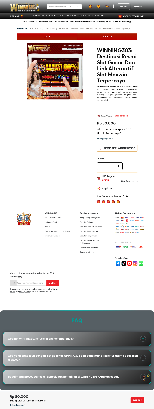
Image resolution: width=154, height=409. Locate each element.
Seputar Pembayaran (89, 231)
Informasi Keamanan (54, 236)
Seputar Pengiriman (88, 236)
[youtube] (129, 263)
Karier (47, 227)
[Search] (78, 6)
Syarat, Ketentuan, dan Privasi (57, 231)
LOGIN (47, 37)
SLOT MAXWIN (98, 16)
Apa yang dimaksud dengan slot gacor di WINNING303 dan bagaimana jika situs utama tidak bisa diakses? (73, 359)
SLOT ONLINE (71, 16)
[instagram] (135, 263)
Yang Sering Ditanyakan (90, 218)
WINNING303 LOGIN (54, 16)
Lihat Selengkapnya (129, 181)
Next (85, 71)
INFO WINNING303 (53, 218)
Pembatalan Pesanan (89, 247)
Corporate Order (87, 252)
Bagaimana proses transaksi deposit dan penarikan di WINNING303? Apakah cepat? (67, 379)
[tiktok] (124, 263)
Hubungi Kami (51, 222)
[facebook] (118, 263)
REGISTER (107, 37)
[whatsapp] (141, 263)
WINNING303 (38, 16)
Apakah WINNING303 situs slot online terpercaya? (43, 339)
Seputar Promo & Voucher (91, 227)
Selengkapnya (105, 138)
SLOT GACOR (84, 16)
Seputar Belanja (86, 222)
